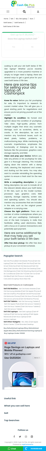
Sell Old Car (31, 273)
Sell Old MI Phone (29, 294)
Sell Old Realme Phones (29, 299)
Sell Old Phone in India (20, 276)
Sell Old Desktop (30, 268)
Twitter (20, 437)
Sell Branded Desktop (25, 324)
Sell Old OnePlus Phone (13, 294)
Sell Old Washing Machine (28, 271)
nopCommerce (27, 444)
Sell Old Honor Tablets (30, 306)
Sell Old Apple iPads (12, 304)
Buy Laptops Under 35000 (14, 333)
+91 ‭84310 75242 (36, 448)
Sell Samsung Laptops (20, 314)
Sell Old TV (21, 273)
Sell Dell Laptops (25, 311)
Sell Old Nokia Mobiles (28, 288)
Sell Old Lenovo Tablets (30, 304)
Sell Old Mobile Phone (24, 261)
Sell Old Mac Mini (15, 268)
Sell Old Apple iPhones (31, 291)
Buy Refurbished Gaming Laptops (27, 331)
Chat (13, 448)
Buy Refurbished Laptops (14, 328)
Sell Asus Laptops (20, 317)
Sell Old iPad (28, 263)
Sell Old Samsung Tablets (29, 301)
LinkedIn (32, 437)
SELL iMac (25, 322)
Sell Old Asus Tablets (12, 306)
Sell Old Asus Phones (30, 296)
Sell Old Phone (9, 261)
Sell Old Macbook (24, 266)
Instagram (26, 437)
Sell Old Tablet (16, 263)
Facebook (14, 437)
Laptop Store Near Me (22, 279)
